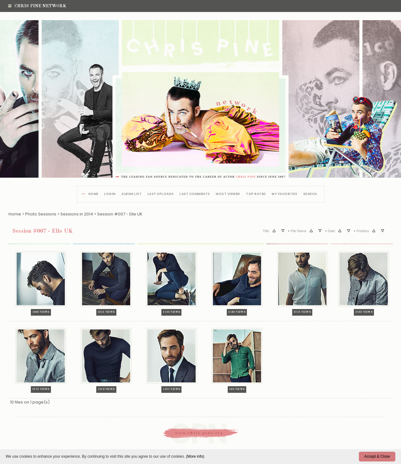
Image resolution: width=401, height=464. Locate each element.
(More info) (195, 456)
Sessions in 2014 (76, 214)
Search (310, 194)
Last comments (195, 194)
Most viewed (228, 194)
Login (110, 194)
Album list (131, 194)
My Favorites (284, 194)
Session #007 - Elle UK (119, 214)
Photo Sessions (40, 214)
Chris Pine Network (37, 6)
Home (93, 194)
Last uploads (161, 194)
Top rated (256, 194)
